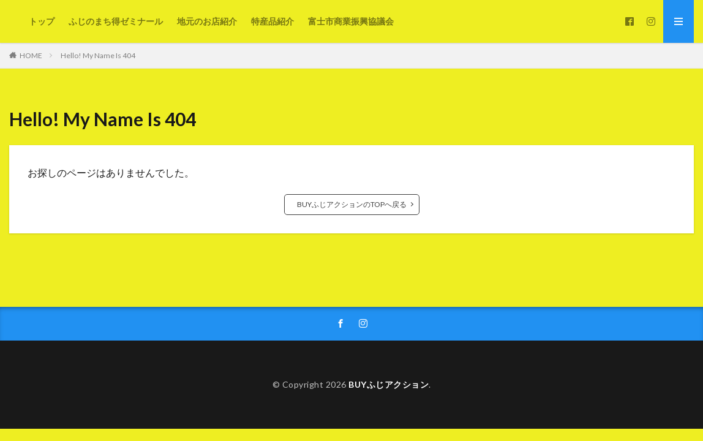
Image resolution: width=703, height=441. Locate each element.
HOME (31, 55)
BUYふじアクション (388, 384)
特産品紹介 (272, 21)
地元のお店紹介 (207, 21)
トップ (42, 21)
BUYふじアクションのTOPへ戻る (352, 204)
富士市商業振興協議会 (351, 21)
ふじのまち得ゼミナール (116, 21)
